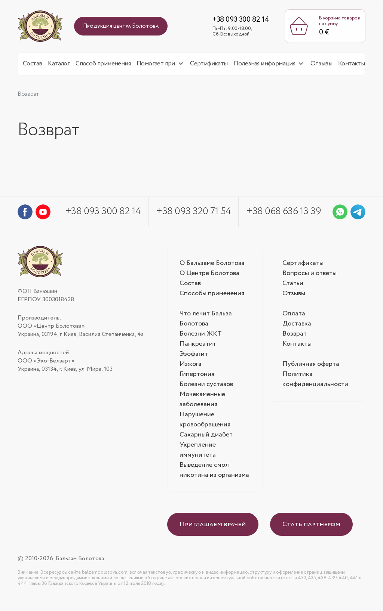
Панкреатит (198, 346)
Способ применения (103, 66)
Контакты (351, 66)
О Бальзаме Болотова (212, 265)
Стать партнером (311, 526)
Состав (32, 66)
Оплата (294, 316)
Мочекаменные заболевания (202, 401)
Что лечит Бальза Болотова (206, 321)
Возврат (294, 336)
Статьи (292, 285)
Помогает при (156, 66)
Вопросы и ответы (309, 275)
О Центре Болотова (210, 275)
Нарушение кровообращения (205, 422)
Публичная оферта (310, 366)
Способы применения (212, 295)
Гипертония (197, 376)
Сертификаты (208, 66)
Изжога (191, 366)
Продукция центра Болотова (121, 27)
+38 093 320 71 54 (193, 213)
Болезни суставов (206, 386)
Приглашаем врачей (213, 526)
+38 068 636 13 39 (283, 213)
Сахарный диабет (206, 437)
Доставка (296, 326)
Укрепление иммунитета (198, 452)
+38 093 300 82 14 (238, 20)
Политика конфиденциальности (315, 381)
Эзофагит (194, 356)
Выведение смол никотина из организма (214, 472)
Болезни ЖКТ (201, 336)
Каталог (59, 66)
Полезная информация (264, 66)
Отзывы (321, 66)
